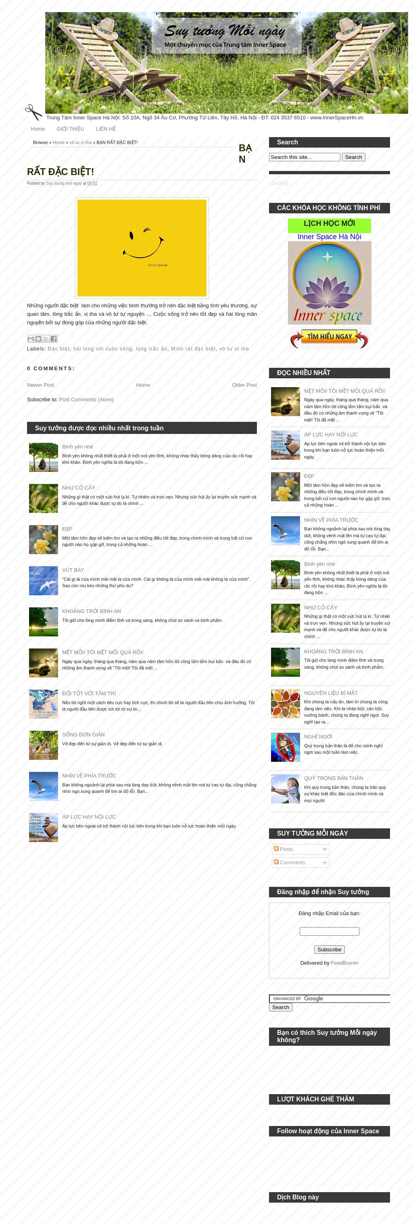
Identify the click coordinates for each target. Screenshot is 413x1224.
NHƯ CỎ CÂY (78, 488)
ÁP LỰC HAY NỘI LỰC (89, 817)
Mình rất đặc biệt (193, 349)
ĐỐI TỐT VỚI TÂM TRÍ (89, 693)
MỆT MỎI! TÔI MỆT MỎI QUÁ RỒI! (102, 652)
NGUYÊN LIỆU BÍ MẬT (331, 693)
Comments (289, 862)
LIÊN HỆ (106, 129)
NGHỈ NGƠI (318, 737)
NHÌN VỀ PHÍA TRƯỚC (89, 776)
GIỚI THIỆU (70, 129)
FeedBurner (345, 963)
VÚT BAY (73, 570)
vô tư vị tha (81, 142)
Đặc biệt (59, 349)
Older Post (244, 385)
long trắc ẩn (151, 349)
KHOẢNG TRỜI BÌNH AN (91, 611)
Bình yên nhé (77, 447)
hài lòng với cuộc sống (102, 349)
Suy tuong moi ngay (64, 183)
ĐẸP (67, 529)
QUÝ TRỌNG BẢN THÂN (333, 778)
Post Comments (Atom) (86, 399)
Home (38, 129)
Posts (283, 849)
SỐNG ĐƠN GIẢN (83, 735)
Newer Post (40, 385)
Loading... (280, 183)
